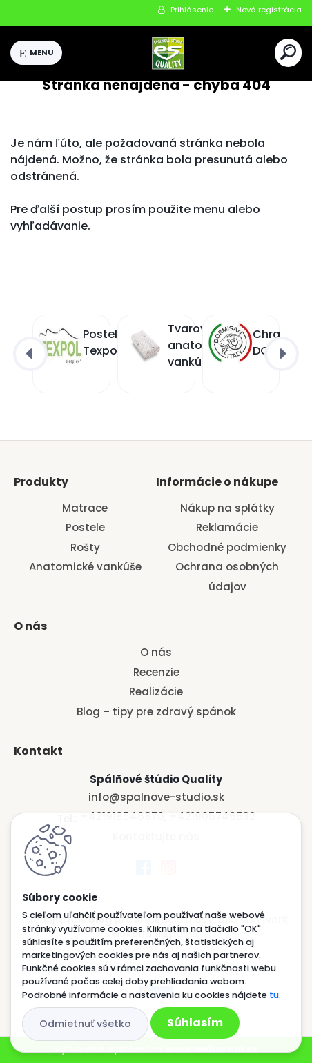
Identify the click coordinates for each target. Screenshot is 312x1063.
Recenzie (156, 672)
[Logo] (168, 53)
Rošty (85, 547)
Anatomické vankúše (85, 566)
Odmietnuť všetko (85, 1024)
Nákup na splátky (227, 508)
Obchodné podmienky (227, 547)
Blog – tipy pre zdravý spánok (156, 711)
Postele (85, 527)
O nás (156, 652)
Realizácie (156, 691)
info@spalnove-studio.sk (156, 797)
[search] (288, 52)
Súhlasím (195, 1023)
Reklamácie (227, 527)
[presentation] (30, 354)
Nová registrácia (269, 9)
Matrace (85, 508)
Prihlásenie (191, 9)
